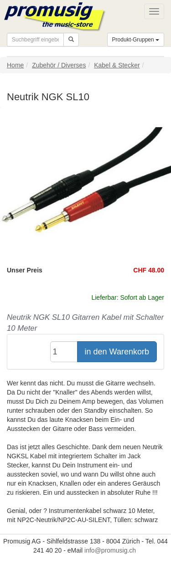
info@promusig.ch (110, 550)
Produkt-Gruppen (135, 39)
